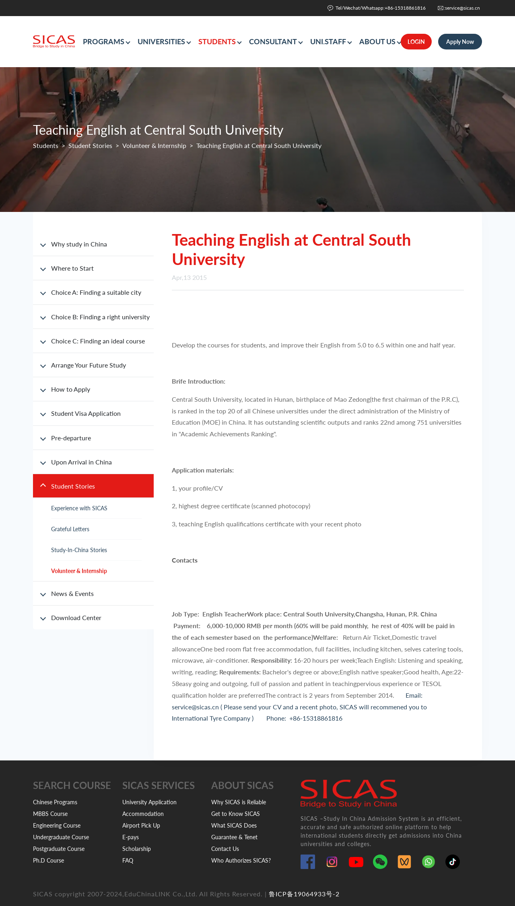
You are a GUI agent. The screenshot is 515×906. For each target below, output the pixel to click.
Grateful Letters (70, 529)
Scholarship (136, 848)
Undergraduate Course (61, 837)
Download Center (76, 617)
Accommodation (143, 813)
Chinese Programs (55, 802)
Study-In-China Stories (79, 549)
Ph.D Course (48, 860)
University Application (149, 802)
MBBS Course (50, 813)
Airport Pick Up (141, 825)
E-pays (130, 837)
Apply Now (460, 41)
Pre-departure (71, 438)
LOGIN (416, 41)
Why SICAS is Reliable (238, 802)
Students (45, 145)
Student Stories (90, 145)
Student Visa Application (86, 413)
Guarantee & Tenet (234, 837)
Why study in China (79, 244)
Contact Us (225, 848)
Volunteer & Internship (154, 145)
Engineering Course (56, 825)
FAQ (127, 860)
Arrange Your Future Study (88, 365)
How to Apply (70, 389)
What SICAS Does (234, 825)
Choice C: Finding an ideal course (98, 341)
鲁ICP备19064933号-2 (304, 894)
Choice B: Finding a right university (100, 316)
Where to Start (72, 268)
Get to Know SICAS (235, 813)
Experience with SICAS (79, 508)
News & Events (72, 593)
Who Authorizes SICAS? (241, 860)
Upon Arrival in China (81, 462)
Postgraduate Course (58, 848)
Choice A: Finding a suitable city (96, 292)
